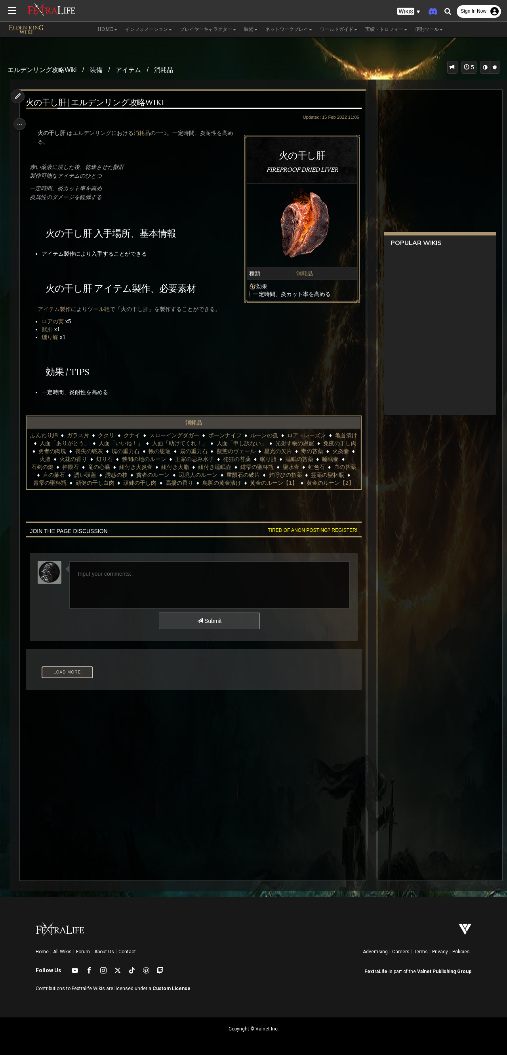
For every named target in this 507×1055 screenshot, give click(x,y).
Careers (401, 951)
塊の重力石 (170, 451)
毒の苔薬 (53, 459)
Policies (461, 951)
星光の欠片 (323, 451)
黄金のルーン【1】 (165, 491)
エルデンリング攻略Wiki (42, 70)
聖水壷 (47, 475)
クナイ (142, 435)
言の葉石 (132, 475)
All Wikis (62, 951)
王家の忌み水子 (253, 459)
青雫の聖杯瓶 (143, 483)
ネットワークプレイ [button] (288, 29)
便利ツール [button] (429, 29)
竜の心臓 (166, 467)
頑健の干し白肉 (188, 483)
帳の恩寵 (204, 451)
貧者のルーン (231, 475)
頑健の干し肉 (233, 483)
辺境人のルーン (276, 475)
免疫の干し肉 (57, 451)
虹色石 (73, 475)
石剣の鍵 (110, 467)
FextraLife (375, 971)
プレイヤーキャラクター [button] (208, 29)
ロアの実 (55, 321)
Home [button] (107, 29)
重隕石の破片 (321, 475)
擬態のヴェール (280, 451)
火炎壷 (81, 459)
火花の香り (132, 459)
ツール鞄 (101, 309)
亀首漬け (47, 443)
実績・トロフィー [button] (386, 29)
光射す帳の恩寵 (322, 443)
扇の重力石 (238, 451)
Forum (83, 951)
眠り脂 (327, 459)
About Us (104, 951)
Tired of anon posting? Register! (309, 538)
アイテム (128, 70)
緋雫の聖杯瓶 (324, 467)
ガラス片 (88, 435)
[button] (408, 12)
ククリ (117, 435)
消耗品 (163, 70)
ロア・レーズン (317, 435)
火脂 (104, 459)
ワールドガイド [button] (338, 29)
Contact (127, 951)
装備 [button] (250, 29)
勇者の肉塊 (97, 451)
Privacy (440, 951)
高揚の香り (273, 483)
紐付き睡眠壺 (282, 467)
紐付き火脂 (243, 467)
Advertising (375, 951)
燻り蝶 (52, 337)
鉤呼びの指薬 (59, 483)
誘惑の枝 (195, 475)
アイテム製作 (56, 309)
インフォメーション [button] (148, 29)
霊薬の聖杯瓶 (101, 483)
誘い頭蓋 (163, 475)
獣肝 (49, 329)
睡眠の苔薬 (50, 467)
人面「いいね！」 (148, 443)
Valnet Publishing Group (444, 971)
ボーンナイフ (235, 435)
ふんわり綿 (55, 435)
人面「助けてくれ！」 (207, 443)
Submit (209, 629)
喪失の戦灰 (133, 451)
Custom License (171, 988)
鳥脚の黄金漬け (315, 483)
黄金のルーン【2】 (221, 491)
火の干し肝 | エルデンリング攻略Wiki (97, 103)
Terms (421, 951)
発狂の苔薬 (296, 459)
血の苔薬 (101, 475)
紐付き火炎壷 (203, 467)
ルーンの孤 (275, 435)
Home (42, 951)
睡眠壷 (81, 467)
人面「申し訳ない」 (269, 443)
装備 (96, 70)
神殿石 (138, 467)
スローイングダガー (185, 435)
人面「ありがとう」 (92, 443)
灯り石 (163, 459)
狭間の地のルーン (203, 459)
